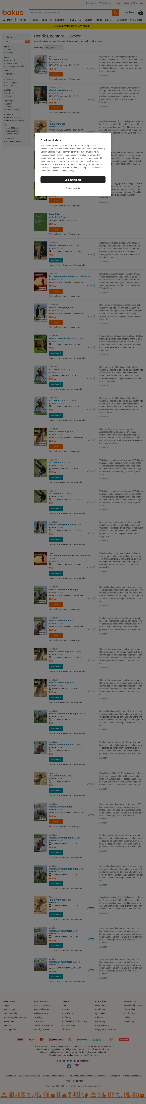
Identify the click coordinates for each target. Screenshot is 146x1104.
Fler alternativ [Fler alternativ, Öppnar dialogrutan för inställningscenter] (73, 188)
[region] (73, 164)
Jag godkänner (73, 180)
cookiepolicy (68, 171)
